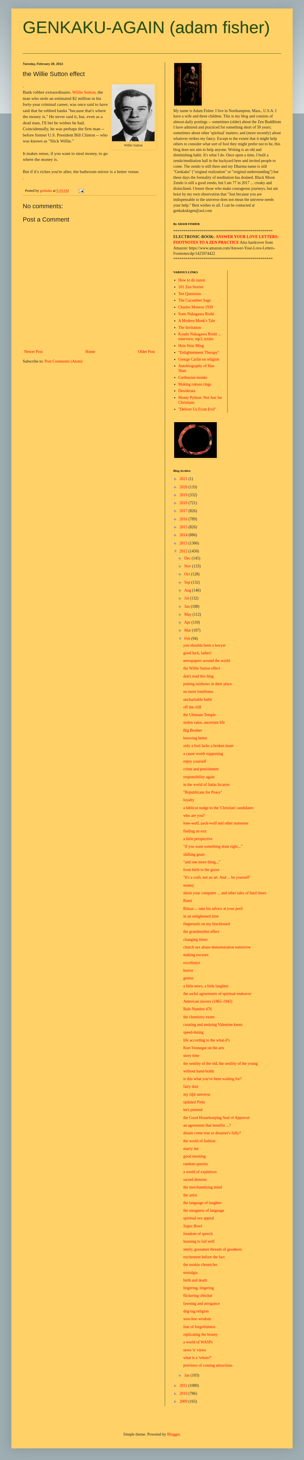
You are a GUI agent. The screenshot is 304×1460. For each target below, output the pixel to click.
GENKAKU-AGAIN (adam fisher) (146, 27)
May (188, 614)
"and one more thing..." (201, 862)
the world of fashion (199, 1141)
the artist (190, 1195)
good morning (194, 1156)
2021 (184, 479)
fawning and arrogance (201, 1303)
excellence (191, 963)
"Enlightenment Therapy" (198, 352)
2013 (184, 543)
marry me (191, 1148)
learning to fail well (199, 1241)
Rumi (187, 901)
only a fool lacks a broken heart (208, 746)
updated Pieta (194, 1102)
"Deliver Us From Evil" (197, 409)
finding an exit (195, 831)
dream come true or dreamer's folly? (212, 1133)
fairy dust (190, 1086)
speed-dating (193, 1032)
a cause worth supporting (203, 754)
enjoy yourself (194, 761)
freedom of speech (198, 1234)
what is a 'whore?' (197, 1358)
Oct (187, 574)
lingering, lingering (198, 1288)
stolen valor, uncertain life (204, 722)
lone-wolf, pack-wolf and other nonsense (215, 823)
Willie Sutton (83, 92)
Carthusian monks (192, 377)
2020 (184, 487)
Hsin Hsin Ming (191, 346)
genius (188, 978)
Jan (187, 1375)
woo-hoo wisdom (197, 1319)
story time (191, 1055)
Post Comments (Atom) (63, 361)
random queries (195, 1164)
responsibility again (199, 777)
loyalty (188, 800)
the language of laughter (202, 1203)
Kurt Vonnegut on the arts (203, 1048)
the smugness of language (203, 1210)
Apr (187, 622)
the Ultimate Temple (199, 715)
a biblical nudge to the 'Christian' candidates (218, 808)
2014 (184, 535)
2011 (184, 1385)
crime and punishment (200, 769)
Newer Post (33, 352)
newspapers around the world (206, 661)
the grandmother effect (201, 931)
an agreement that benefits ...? (207, 1125)
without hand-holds (198, 1071)
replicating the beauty (200, 1334)
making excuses (196, 955)
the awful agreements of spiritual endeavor (217, 994)
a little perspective (198, 839)
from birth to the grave (201, 870)
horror (188, 970)
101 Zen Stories (191, 287)
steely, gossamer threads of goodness (212, 1249)
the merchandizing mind (202, 1187)
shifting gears (194, 854)
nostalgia (190, 1272)
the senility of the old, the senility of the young (220, 1063)
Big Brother (192, 730)
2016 (184, 519)
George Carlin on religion (198, 359)
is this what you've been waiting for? (212, 1079)
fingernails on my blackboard (206, 924)
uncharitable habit (197, 699)
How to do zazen (191, 280)
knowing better (195, 738)
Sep (187, 582)
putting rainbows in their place (207, 684)
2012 (184, 551)
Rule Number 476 (197, 1009)
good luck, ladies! (197, 653)
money (188, 885)
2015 (184, 527)
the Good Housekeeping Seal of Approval (216, 1118)
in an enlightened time (201, 916)
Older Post (146, 352)
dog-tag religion (196, 1311)
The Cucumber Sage (194, 300)
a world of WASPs (198, 1342)
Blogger (173, 1434)
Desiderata (186, 391)
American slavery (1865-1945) (207, 1001)
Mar (188, 630)
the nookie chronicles (200, 1265)
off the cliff (192, 707)
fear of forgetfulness (199, 1327)
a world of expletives (200, 1172)
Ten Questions (189, 294)
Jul (187, 598)
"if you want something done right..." (212, 846)
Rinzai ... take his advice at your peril (213, 908)
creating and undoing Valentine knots (212, 1025)
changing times (195, 939)
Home (90, 352)
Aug (188, 590)
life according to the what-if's (206, 1040)
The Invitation (189, 327)
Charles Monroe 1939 (195, 307)
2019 (184, 495)
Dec (187, 558)
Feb (187, 638)
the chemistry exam (199, 1017)
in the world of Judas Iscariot (206, 784)
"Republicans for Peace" (202, 792)
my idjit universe (196, 1094)
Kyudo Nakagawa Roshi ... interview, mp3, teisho (199, 336)
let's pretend (192, 1110)
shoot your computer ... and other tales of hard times (224, 893)
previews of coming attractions (207, 1365)
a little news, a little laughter (205, 986)
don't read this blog (198, 676)
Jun (187, 606)
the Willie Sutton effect (201, 668)
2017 (184, 511)
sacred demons (195, 1179)
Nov (188, 566)
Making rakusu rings (194, 384)
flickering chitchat (197, 1295)
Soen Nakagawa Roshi (196, 314)
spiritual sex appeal (198, 1218)
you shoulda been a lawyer (204, 645)
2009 (184, 1401)
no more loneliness (198, 691)
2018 (184, 503)
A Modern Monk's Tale (196, 321)
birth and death (195, 1280)
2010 (184, 1393)
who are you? (194, 815)
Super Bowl (192, 1226)
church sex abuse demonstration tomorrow (217, 947)
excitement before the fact (204, 1257)
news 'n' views (194, 1350)
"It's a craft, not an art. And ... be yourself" (217, 877)
